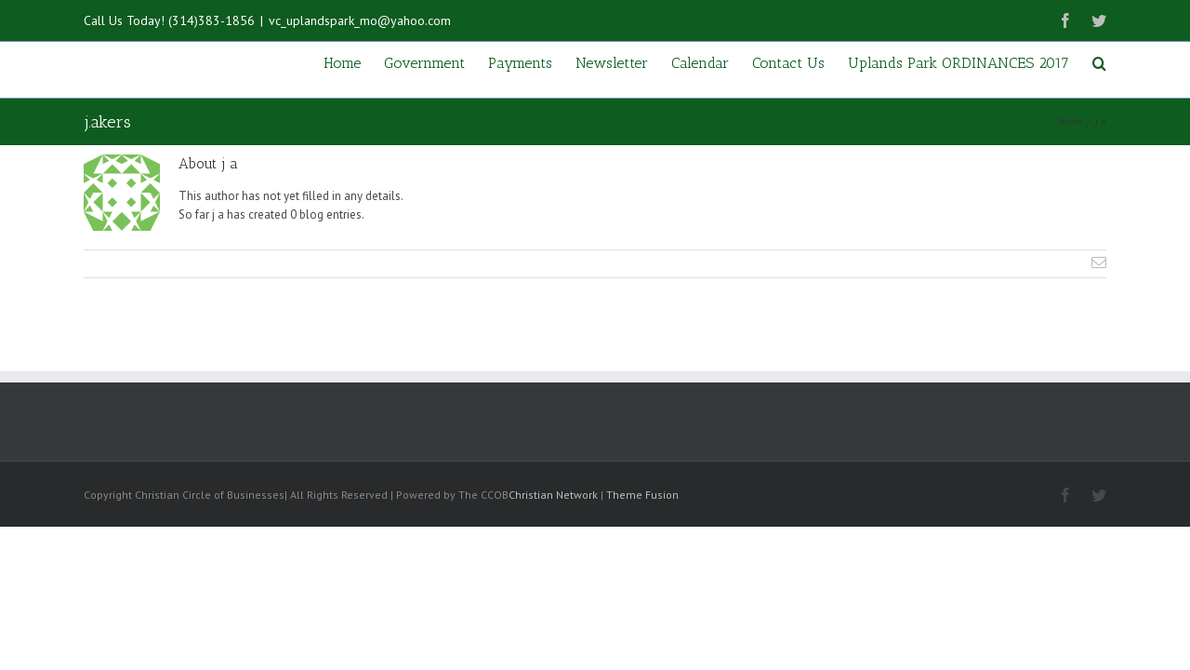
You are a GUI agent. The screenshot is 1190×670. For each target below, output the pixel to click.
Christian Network (553, 495)
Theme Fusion (642, 495)
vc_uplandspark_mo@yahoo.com (360, 20)
